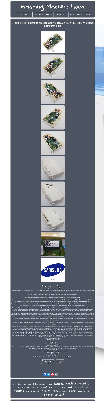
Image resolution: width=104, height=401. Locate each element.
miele (50, 387)
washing (18, 390)
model (70, 387)
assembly (59, 383)
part (35, 383)
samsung (25, 387)
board (82, 383)
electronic (43, 384)
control (59, 394)
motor (38, 387)
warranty (30, 391)
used (87, 387)
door (59, 387)
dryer (14, 384)
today (82, 387)
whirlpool (47, 394)
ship (38, 391)
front (19, 384)
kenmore (88, 391)
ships (80, 391)
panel (44, 387)
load (50, 384)
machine (71, 383)
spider (29, 384)
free (55, 387)
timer (24, 384)
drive (32, 387)
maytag (72, 390)
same (90, 384)
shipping (76, 387)
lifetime (56, 391)
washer (46, 390)
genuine (64, 391)
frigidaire (64, 387)
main (18, 387)
